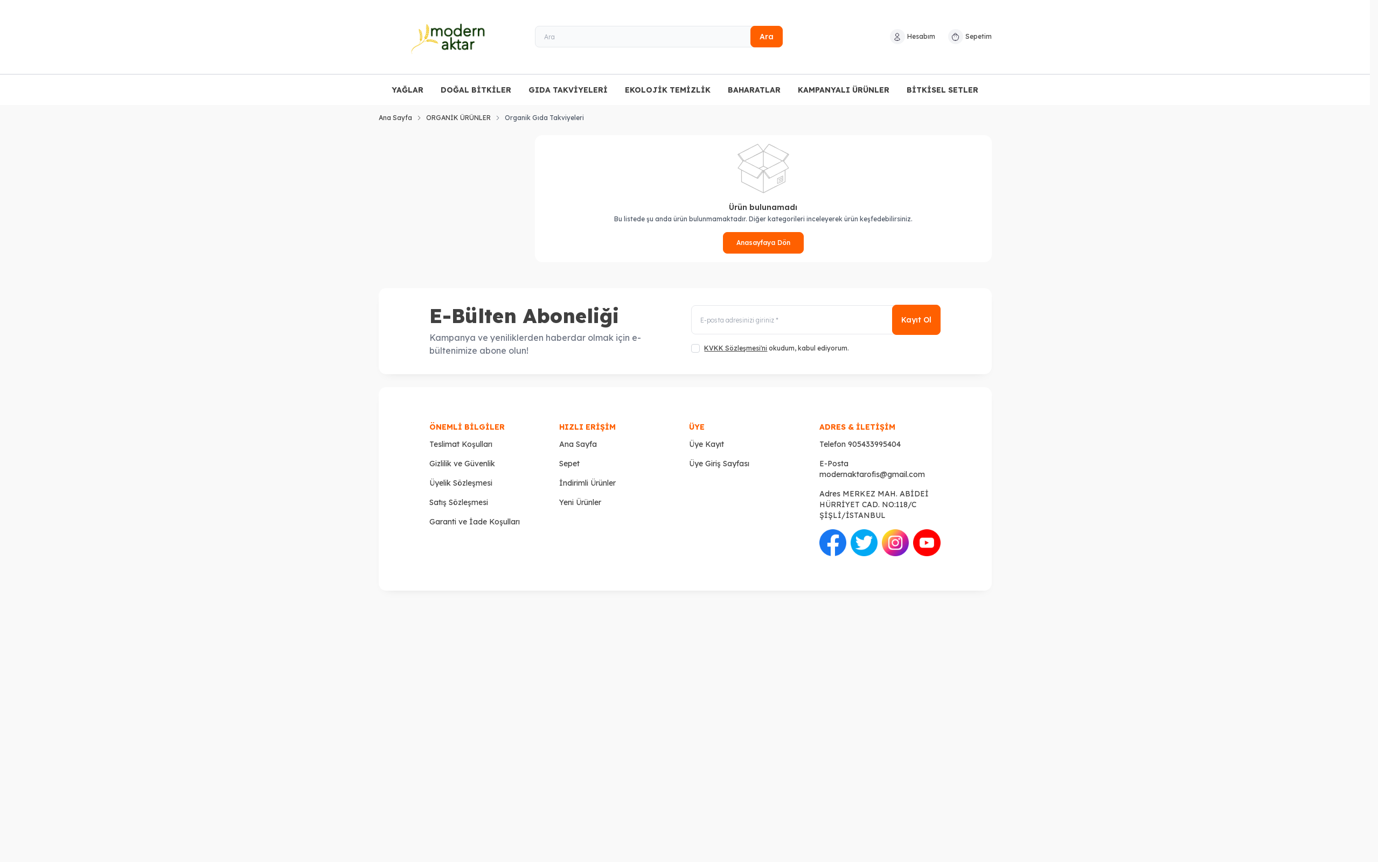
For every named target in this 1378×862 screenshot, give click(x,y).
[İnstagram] (895, 542)
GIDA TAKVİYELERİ (568, 90)
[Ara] (659, 36)
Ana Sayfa (395, 118)
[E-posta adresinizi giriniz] (815, 320)
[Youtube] (926, 542)
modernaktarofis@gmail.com (872, 474)
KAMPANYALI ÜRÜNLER (843, 90)
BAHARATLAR (754, 90)
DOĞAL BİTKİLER (476, 90)
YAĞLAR (407, 90)
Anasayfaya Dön (763, 243)
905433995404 (874, 444)
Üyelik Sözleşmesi (460, 483)
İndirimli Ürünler (587, 483)
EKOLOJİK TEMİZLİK (668, 90)
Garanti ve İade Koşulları (474, 522)
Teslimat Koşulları (460, 444)
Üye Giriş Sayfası (719, 463)
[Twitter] (864, 542)
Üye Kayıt (706, 444)
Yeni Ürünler (580, 502)
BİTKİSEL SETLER (942, 90)
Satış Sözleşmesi (458, 502)
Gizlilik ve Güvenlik (462, 463)
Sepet (569, 463)
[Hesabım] (912, 36)
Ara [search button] (767, 36)
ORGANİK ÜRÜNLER (458, 118)
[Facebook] (832, 542)
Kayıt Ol (916, 320)
